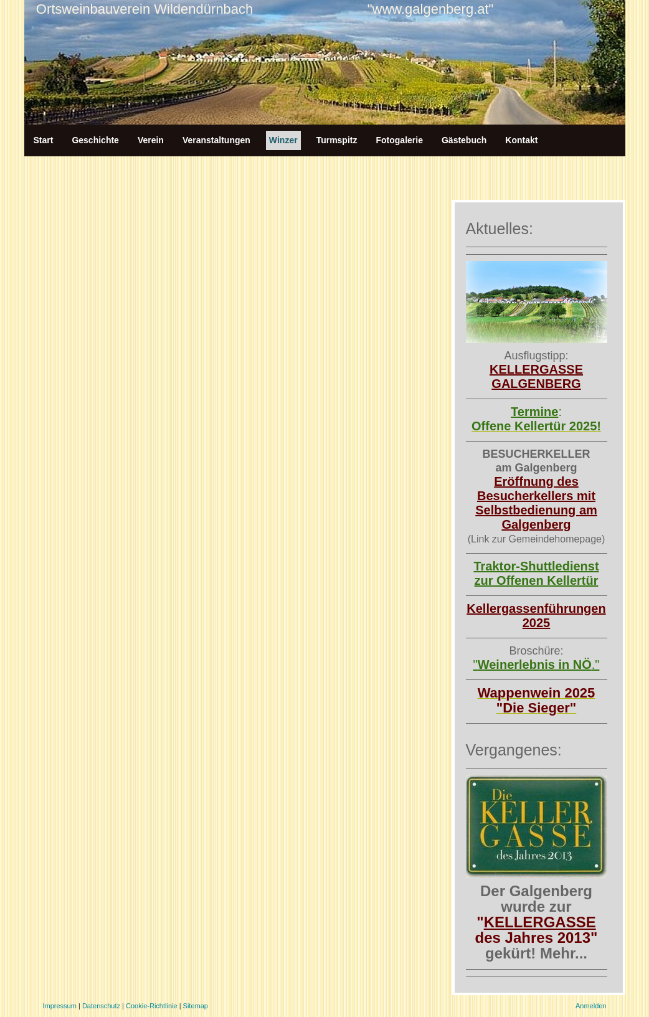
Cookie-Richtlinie (152, 1006)
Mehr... (563, 953)
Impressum (60, 1006)
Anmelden (591, 1006)
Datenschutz (101, 1006)
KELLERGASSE (540, 922)
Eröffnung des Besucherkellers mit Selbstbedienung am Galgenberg (536, 503)
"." (536, 664)
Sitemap (195, 1006)
